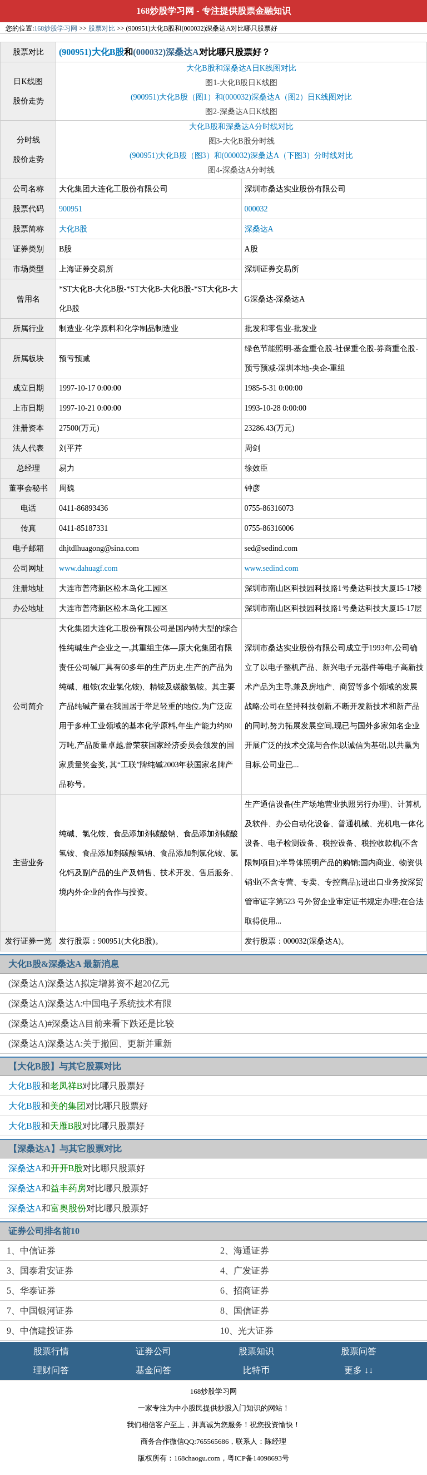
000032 (256, 209)
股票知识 (256, 1351)
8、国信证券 (244, 1310)
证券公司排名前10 (44, 1231)
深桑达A (259, 229)
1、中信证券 (31, 1250)
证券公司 (153, 1351)
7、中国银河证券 (40, 1310)
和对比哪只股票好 (76, 1086)
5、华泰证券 (31, 1290)
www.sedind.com (272, 568)
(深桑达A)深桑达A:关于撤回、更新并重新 (90, 1043)
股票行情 (51, 1351)
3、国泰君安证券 (40, 1270)
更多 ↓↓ (358, 1370)
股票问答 (358, 1351)
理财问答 (51, 1370)
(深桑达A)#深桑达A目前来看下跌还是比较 (91, 1023)
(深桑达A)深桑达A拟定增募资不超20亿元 (89, 983)
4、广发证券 (244, 1270)
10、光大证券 (247, 1330)
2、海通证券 (244, 1250)
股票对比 (101, 28)
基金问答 (153, 1370)
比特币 (256, 1370)
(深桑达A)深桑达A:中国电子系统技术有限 (90, 1003)
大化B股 (73, 229)
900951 (70, 209)
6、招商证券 (244, 1290)
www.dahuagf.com (88, 568)
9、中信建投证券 (40, 1330)
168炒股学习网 (165, 11)
